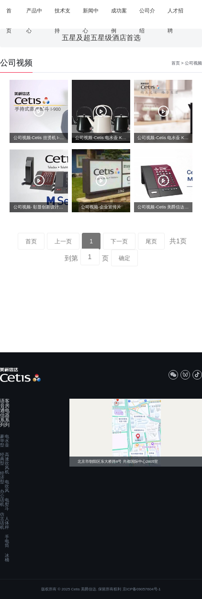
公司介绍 (147, 15)
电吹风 (7, 486)
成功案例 (119, 15)
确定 (124, 258)
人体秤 (7, 523)
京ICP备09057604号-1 (142, 589)
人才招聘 (175, 15)
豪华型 (2, 441)
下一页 (119, 241)
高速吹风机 (7, 463)
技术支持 (62, 15)
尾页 (151, 241)
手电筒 (7, 541)
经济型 (2, 477)
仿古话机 (2, 521)
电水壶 (7, 441)
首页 (8, 15)
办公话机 (2, 498)
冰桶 (7, 558)
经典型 (2, 459)
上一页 (63, 241)
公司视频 (193, 63)
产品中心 (34, 15)
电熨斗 (7, 504)
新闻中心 (91, 15)
